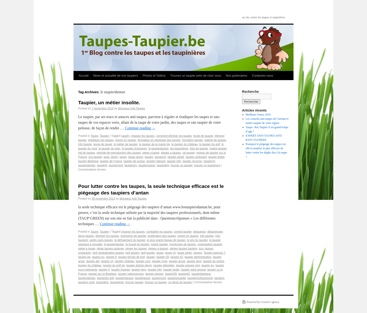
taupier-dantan (154, 274)
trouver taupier (134, 282)
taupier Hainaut (156, 161)
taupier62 (184, 274)
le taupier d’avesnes (134, 148)
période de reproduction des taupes (119, 152)
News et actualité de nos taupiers (115, 75)
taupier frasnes (120, 269)
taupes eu (98, 257)
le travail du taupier (137, 244)
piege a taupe (150, 152)
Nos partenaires (236, 75)
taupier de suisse (134, 161)
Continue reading (140, 128)
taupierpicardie (177, 278)
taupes (149, 157)
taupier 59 (162, 257)
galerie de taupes (215, 140)
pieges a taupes (171, 152)
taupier (151, 257)
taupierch (209, 161)
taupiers (219, 278)
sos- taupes (206, 248)
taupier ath (92, 261)
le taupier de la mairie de (154, 144)
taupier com (143, 261)
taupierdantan (86, 165)
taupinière (163, 165)
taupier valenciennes (131, 274)
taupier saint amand (193, 269)
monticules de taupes (182, 244)
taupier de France (111, 161)
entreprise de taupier (133, 236)
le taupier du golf (209, 144)
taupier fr (104, 269)
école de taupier (203, 136)
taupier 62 (176, 257)
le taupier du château (184, 144)
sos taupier (95, 157)
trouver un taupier (181, 165)
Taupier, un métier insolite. (109, 102)
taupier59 (171, 274)
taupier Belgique (88, 161)
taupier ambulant (196, 157)
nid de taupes (86, 152)
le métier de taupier (125, 144)
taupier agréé (176, 157)
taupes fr (111, 257)
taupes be (84, 257)
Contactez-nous (262, 75)
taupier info (174, 161)
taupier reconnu (192, 161)
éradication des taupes (162, 236)
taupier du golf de (114, 265)
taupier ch (107, 261)
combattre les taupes (159, 231)
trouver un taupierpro (207, 165)
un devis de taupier (180, 282)
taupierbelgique (201, 274)
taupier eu (207, 265)
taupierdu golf (105, 278)
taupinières (117, 282)
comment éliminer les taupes (174, 136)
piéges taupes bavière (183, 248)
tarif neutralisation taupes (108, 252)
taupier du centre (213, 261)
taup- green (111, 157)
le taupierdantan (158, 148)
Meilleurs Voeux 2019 (258, 114)
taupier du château (89, 265)
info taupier (85, 144)
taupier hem (138, 269)
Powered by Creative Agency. (263, 302)
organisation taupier (210, 244)
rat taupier (188, 152)
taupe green (135, 157)
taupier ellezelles (164, 265)
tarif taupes (132, 252)
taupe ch (170, 252)
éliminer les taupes (107, 236)
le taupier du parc (109, 148)
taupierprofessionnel (200, 278)
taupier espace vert (188, 265)
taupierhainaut (124, 278)
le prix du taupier (197, 240)
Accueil (83, 75)
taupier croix (159, 261)
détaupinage (215, 231)
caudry (125, 136)
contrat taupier (183, 231)
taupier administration (197, 257)
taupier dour (194, 261)
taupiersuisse (147, 165)
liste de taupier (199, 148)
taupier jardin (171, 269)
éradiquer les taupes (101, 140)
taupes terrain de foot (131, 257)
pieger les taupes (136, 248)
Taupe (94, 136)
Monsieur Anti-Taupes (131, 108)
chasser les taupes (142, 136)
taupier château (124, 261)
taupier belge (216, 157)
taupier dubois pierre (139, 265)
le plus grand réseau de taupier (166, 240)
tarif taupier (148, 252)
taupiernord (116, 165)
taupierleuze (142, 278)
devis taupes (86, 236)
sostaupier (84, 252)
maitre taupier (218, 148)
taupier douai (177, 261)
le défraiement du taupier (129, 240)
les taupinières (179, 148)
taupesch (160, 157)
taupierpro (131, 165)
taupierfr (102, 165)
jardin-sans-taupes (101, 240)
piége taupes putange (110, 248)
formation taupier (192, 140)
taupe (123, 157)
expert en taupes (125, 140)
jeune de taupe (102, 144)
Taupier (104, 136)
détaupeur (199, 231)
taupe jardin (184, 252)
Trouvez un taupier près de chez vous (195, 75)
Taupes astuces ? (214, 252)
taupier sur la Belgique (102, 274)
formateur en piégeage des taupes (159, 140)
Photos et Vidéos (154, 75)
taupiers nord (86, 282)
